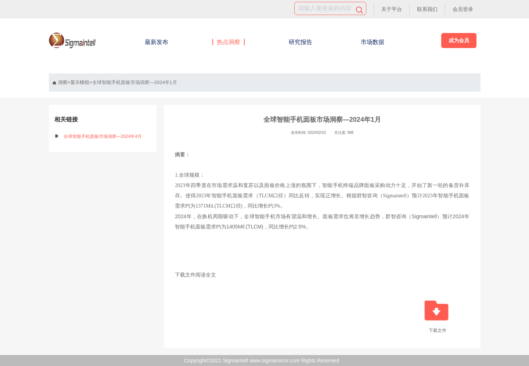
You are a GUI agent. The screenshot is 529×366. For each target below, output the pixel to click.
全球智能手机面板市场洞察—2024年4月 (103, 136)
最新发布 (156, 42)
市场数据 (372, 42)
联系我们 (427, 9)
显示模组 (79, 82)
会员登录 (463, 9)
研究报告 (300, 42)
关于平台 (391, 9)
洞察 (60, 82)
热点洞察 (228, 42)
